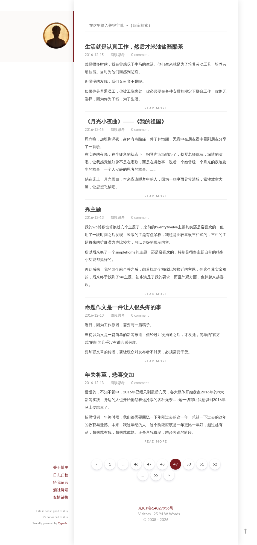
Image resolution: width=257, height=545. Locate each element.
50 (188, 464)
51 (202, 464)
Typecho (63, 523)
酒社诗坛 (60, 489)
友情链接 (60, 497)
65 (156, 475)
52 (215, 464)
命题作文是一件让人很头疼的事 (123, 307)
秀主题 (93, 210)
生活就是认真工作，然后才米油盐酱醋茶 (134, 47)
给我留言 (60, 482)
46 (136, 464)
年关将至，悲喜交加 (109, 375)
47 (149, 464)
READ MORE (156, 108)
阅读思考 (117, 54)
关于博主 (60, 467)
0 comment (140, 54)
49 (175, 464)
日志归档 (60, 475)
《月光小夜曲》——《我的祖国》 (126, 122)
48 (162, 464)
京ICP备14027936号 (155, 508)
